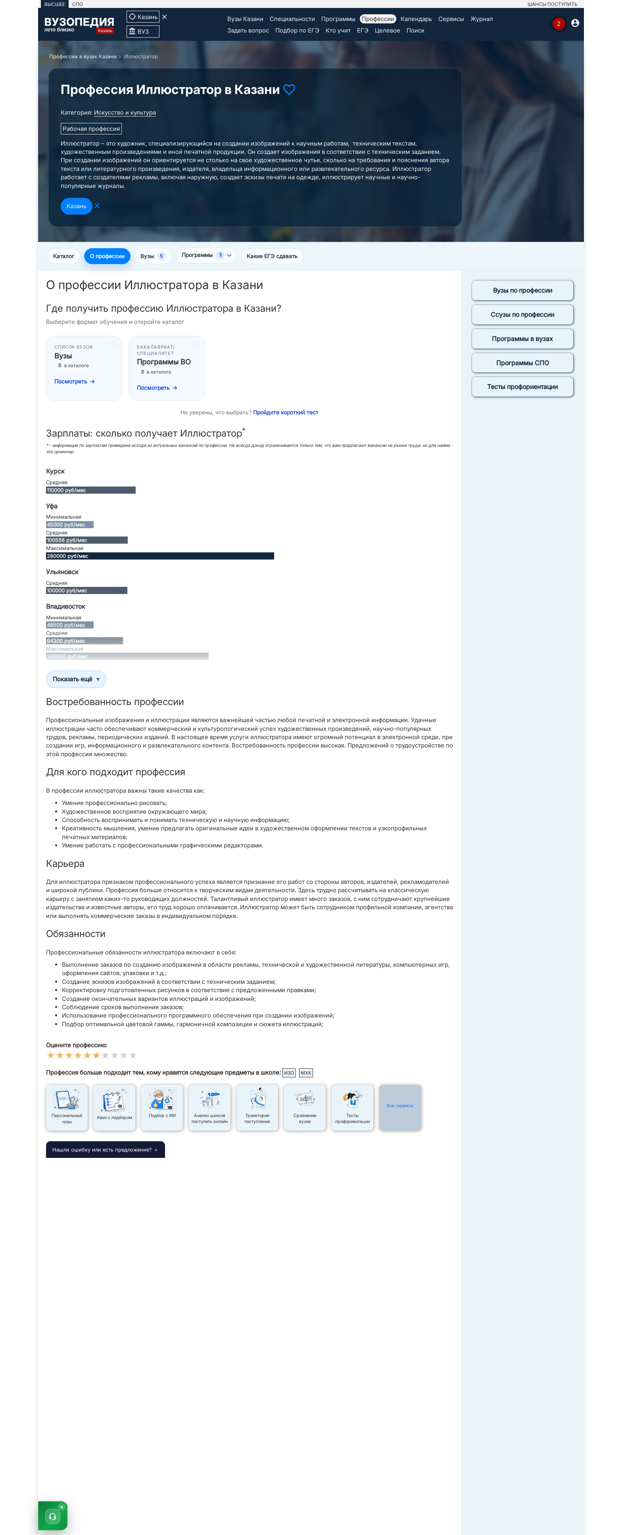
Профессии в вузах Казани (83, 56)
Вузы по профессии (522, 291)
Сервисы (451, 19)
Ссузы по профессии (522, 315)
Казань (76, 206)
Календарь (416, 19)
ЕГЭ (363, 30)
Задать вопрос (248, 30)
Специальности (292, 19)
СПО (77, 4)
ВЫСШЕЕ (54, 4)
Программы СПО (522, 364)
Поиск (415, 30)
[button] (52, 1515)
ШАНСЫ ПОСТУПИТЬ (553, 4)
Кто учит (338, 30)
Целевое (387, 30)
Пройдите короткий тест (286, 413)
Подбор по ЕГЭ (297, 30)
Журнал (481, 19)
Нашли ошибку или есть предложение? (102, 1150)
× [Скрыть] (62, 1506)
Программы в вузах (522, 339)
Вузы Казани (245, 19)
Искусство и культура (125, 112)
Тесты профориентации (522, 388)
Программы (338, 19)
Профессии (378, 19)
